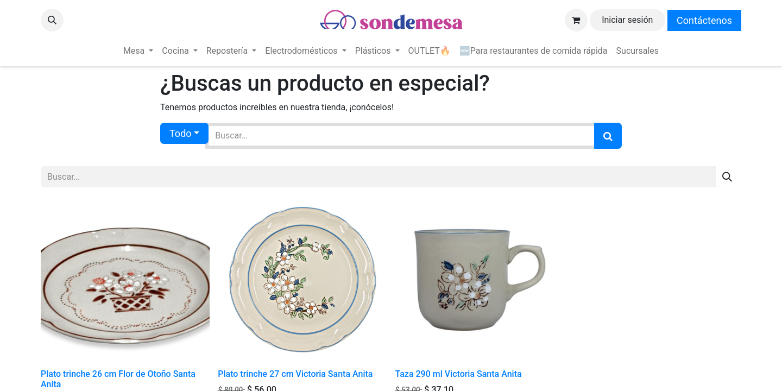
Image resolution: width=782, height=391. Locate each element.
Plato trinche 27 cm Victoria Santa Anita (295, 374)
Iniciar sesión (627, 20)
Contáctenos (704, 20)
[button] (52, 20)
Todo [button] (180, 133)
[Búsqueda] (608, 136)
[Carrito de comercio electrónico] (576, 20)
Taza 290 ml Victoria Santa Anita (458, 374)
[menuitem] (138, 51)
